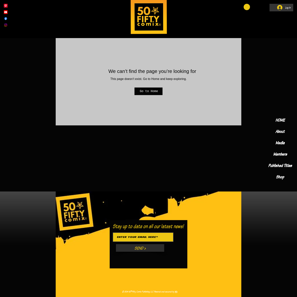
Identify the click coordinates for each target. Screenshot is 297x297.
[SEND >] (140, 248)
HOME (280, 120)
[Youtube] (6, 12)
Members (280, 154)
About (279, 131)
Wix (176, 291)
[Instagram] (6, 25)
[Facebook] (6, 18)
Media (279, 143)
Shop (280, 177)
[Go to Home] (148, 91)
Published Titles (280, 165)
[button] (247, 7)
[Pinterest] (6, 6)
